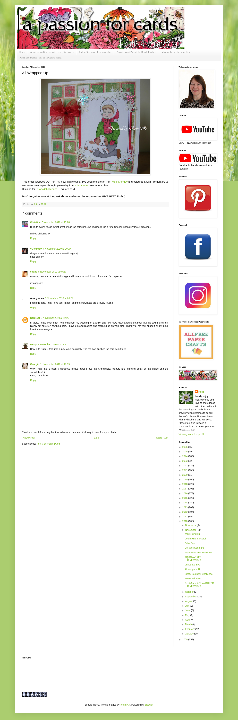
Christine (35, 222)
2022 (185, 465)
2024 (185, 456)
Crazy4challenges (47, 189)
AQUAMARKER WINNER (198, 552)
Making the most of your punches (95, 52)
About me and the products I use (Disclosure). (52, 52)
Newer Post (29, 438)
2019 (185, 479)
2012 (185, 512)
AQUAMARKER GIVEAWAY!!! (192, 558)
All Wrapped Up (192, 569)
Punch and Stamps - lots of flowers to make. (41, 57)
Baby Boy (189, 543)
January (189, 633)
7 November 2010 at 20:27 (57, 248)
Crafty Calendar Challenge (198, 574)
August (189, 601)
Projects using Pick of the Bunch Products (136, 52)
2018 (185, 484)
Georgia (34, 364)
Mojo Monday (120, 181)
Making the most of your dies (176, 52)
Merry (33, 344)
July (187, 605)
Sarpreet (35, 318)
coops (33, 271)
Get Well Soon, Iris (194, 547)
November (191, 530)
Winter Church (192, 533)
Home (22, 52)
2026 (185, 447)
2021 (185, 470)
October (189, 591)
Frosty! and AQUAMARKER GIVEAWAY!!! (199, 584)
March (188, 624)
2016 (185, 493)
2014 (185, 502)
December (191, 525)
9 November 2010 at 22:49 (52, 344)
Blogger (148, 704)
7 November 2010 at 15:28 (55, 222)
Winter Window (192, 578)
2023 (185, 461)
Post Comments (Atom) (49, 443)
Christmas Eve (192, 564)
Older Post (161, 438)
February (190, 629)
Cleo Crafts (81, 185)
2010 (185, 521)
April (188, 619)
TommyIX (125, 704)
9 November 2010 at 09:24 (59, 298)
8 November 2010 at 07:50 (52, 271)
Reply (33, 238)
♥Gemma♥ (36, 248)
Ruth (36, 204)
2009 (185, 639)
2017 (185, 488)
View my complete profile (192, 434)
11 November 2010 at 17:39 (55, 364)
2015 (185, 498)
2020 (185, 474)
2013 (185, 507)
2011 (185, 516)
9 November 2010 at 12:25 (55, 318)
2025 (185, 451)
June (188, 610)
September (191, 596)
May (187, 615)
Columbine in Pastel (195, 538)
